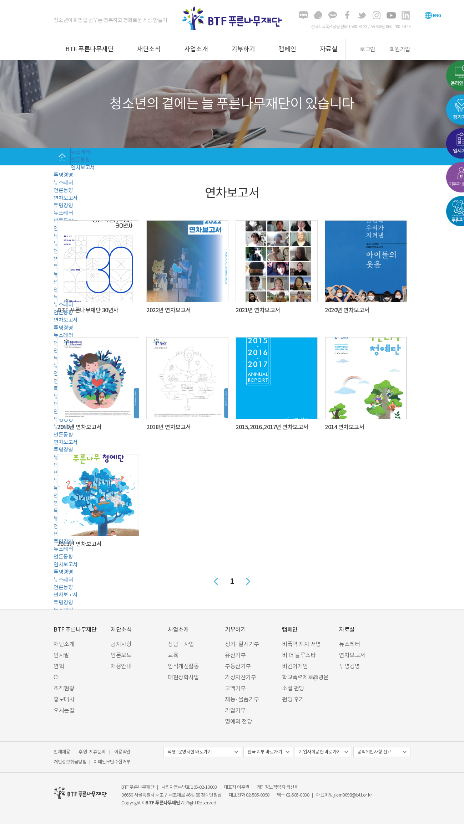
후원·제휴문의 (92, 752)
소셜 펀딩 (293, 688)
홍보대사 (64, 699)
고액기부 (235, 688)
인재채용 (62, 752)
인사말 (61, 655)
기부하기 (243, 49)
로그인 (367, 49)
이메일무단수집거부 (112, 762)
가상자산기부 (240, 677)
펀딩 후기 (293, 699)
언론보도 (121, 655)
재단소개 (64, 644)
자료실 (329, 49)
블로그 (303, 15)
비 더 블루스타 (299, 655)
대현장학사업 (183, 677)
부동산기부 (238, 666)
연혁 (59, 666)
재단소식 (149, 49)
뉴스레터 (80, 152)
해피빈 (318, 15)
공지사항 (121, 644)
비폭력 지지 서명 (301, 644)
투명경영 (63, 174)
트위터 (362, 15)
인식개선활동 (183, 666)
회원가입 (400, 49)
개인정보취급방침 (70, 762)
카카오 (332, 15)
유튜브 (391, 15)
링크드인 (405, 15)
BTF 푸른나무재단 (89, 49)
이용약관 (122, 752)
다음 (248, 581)
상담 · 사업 (181, 644)
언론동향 (80, 159)
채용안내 (121, 666)
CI (56, 677)
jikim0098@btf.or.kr (353, 795)
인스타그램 (376, 15)
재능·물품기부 (242, 699)
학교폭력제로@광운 (305, 677)
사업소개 (196, 49)
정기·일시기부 (242, 644)
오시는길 (64, 710)
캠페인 (287, 49)
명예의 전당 (238, 721)
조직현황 (64, 688)
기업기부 (235, 710)
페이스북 (347, 15)
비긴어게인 (295, 666)
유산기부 (235, 655)
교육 (173, 655)
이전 (216, 581)
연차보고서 (83, 167)
